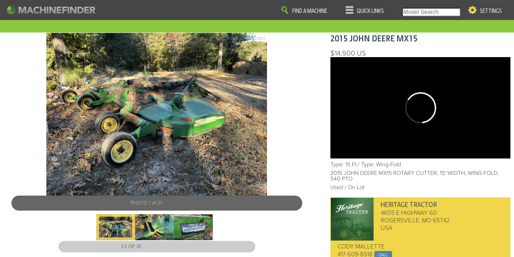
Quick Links (370, 11)
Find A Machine (309, 11)
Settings (491, 11)
